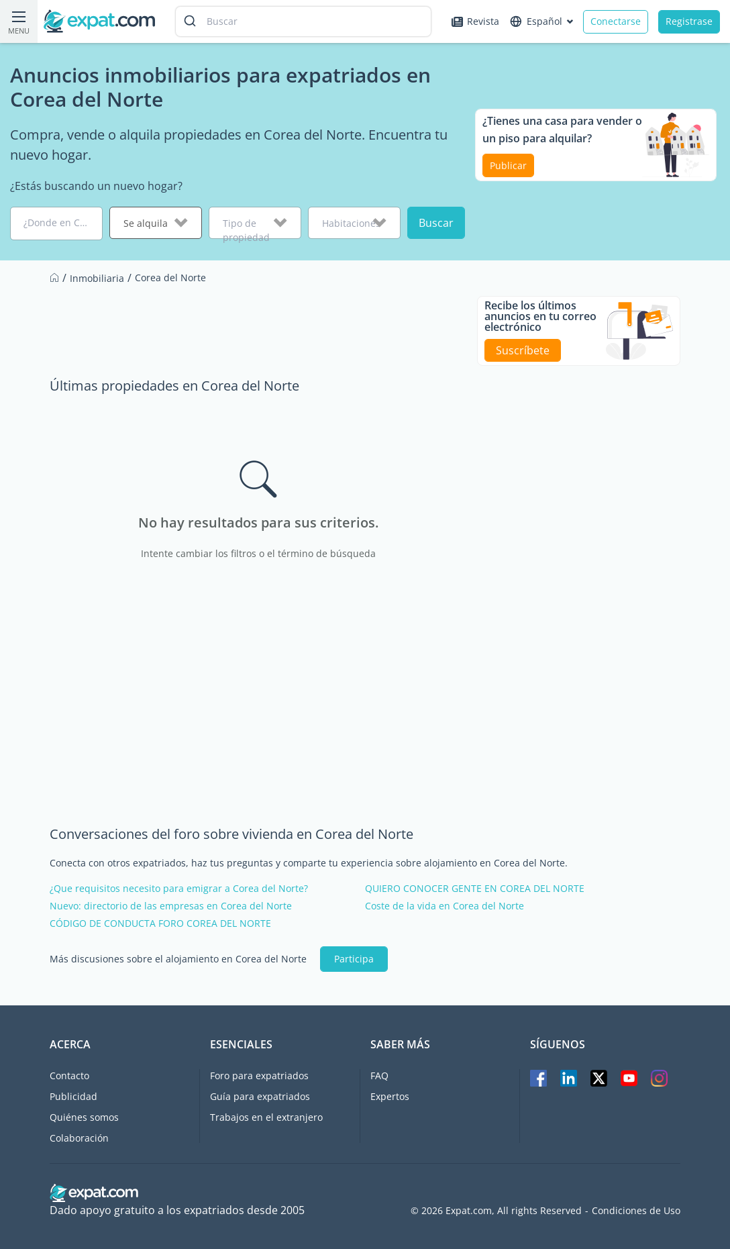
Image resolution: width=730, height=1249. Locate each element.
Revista (475, 21)
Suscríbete (523, 350)
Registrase (689, 21)
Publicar (508, 165)
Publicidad (73, 1096)
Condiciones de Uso (636, 1210)
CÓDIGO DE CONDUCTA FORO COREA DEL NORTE (160, 923)
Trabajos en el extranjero (266, 1117)
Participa (354, 958)
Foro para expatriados (259, 1075)
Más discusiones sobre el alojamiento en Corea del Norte (178, 959)
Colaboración (79, 1138)
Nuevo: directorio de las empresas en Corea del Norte (171, 906)
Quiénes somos (84, 1117)
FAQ (379, 1075)
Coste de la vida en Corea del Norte (444, 906)
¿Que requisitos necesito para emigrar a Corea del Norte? (179, 888)
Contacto (69, 1075)
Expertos (389, 1096)
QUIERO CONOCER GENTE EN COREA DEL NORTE (474, 888)
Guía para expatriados (260, 1096)
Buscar (436, 222)
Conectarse (615, 21)
